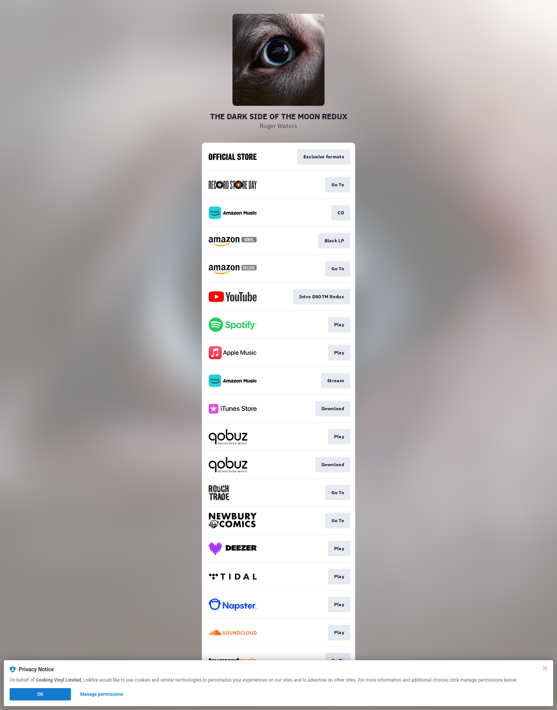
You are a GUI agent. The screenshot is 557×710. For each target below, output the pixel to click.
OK (40, 694)
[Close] (545, 668)
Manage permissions (102, 694)
